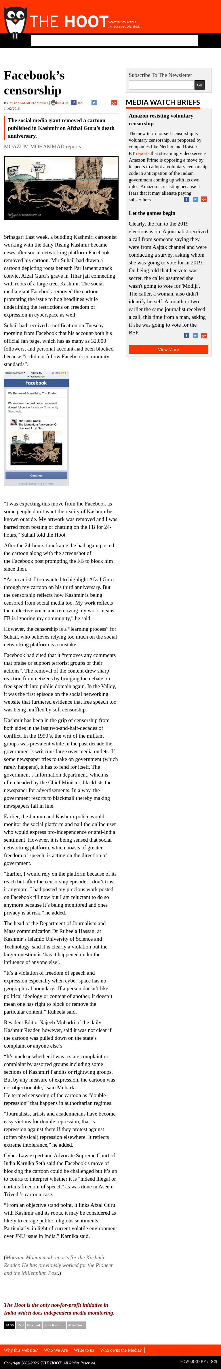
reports (142, 153)
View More (168, 349)
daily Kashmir (54, 1325)
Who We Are (56, 1350)
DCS (213, 1361)
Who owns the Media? (121, 1350)
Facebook (34, 1325)
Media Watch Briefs (163, 102)
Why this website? (21, 1350)
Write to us (84, 1350)
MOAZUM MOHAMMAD (28, 103)
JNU (20, 1325)
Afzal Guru (76, 1325)
